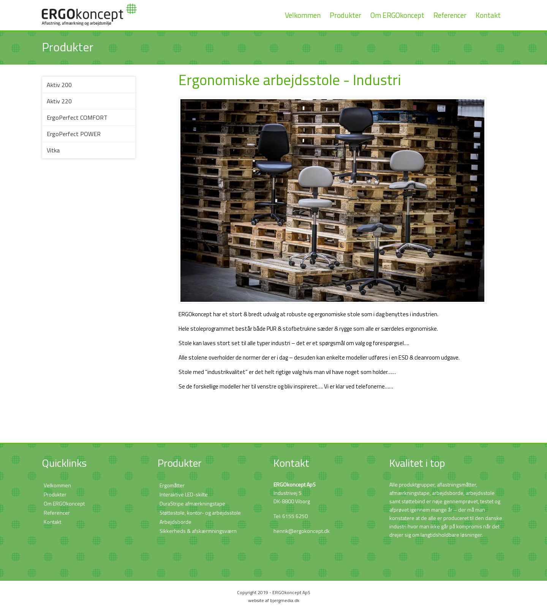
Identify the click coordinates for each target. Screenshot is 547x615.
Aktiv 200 (59, 84)
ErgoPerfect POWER (74, 133)
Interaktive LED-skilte (184, 494)
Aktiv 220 (59, 101)
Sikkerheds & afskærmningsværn (198, 531)
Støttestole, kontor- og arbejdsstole (200, 513)
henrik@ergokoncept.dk (302, 531)
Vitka (53, 150)
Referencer (449, 15)
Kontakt (488, 15)
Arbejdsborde (175, 522)
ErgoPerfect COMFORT (77, 117)
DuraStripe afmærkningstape (192, 503)
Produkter (345, 15)
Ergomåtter (172, 485)
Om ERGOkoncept (397, 15)
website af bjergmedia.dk (273, 600)
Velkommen (303, 15)
